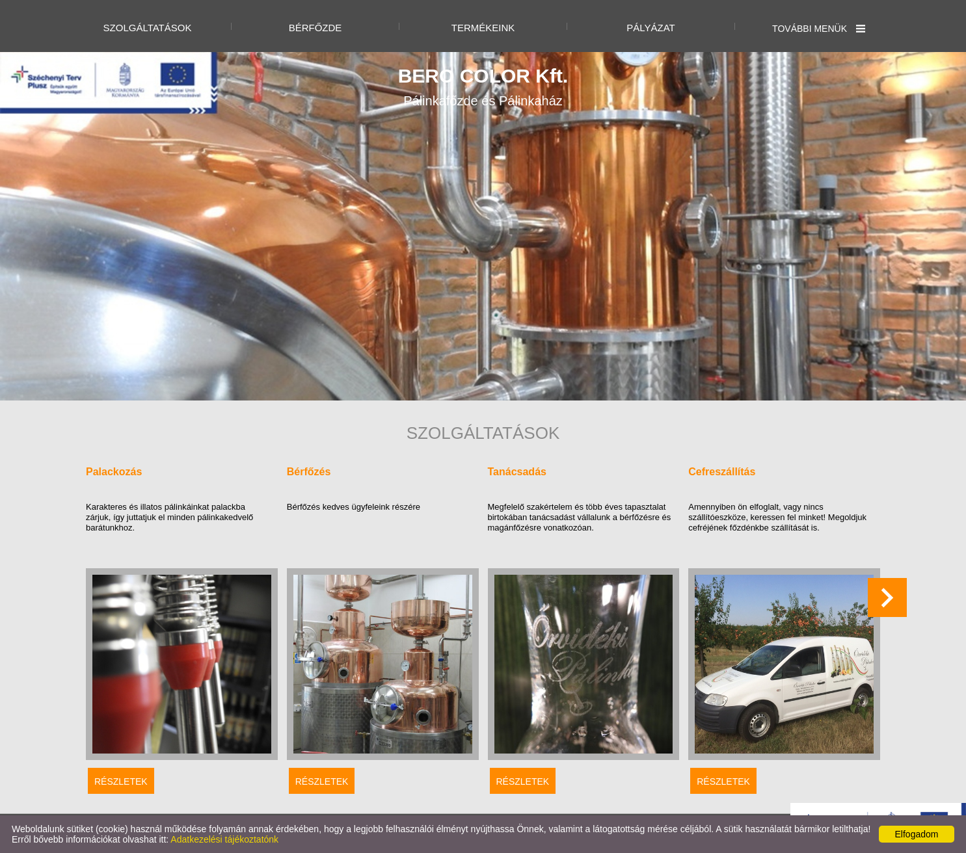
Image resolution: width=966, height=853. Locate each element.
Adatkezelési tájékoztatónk (224, 839)
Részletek (121, 781)
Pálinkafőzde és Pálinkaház (483, 86)
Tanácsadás (517, 471)
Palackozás (114, 471)
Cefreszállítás (721, 471)
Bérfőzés (309, 471)
